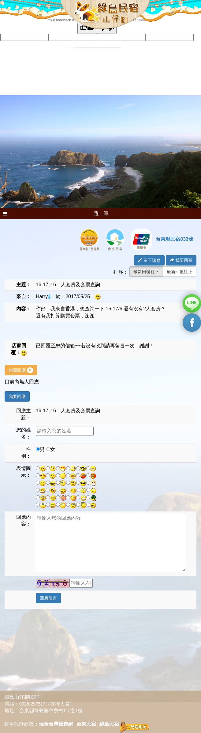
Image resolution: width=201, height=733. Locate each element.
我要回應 (17, 396)
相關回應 (21, 370)
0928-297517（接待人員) (45, 703)
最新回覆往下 (146, 271)
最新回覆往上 (179, 271)
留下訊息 (149, 260)
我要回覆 (181, 260)
